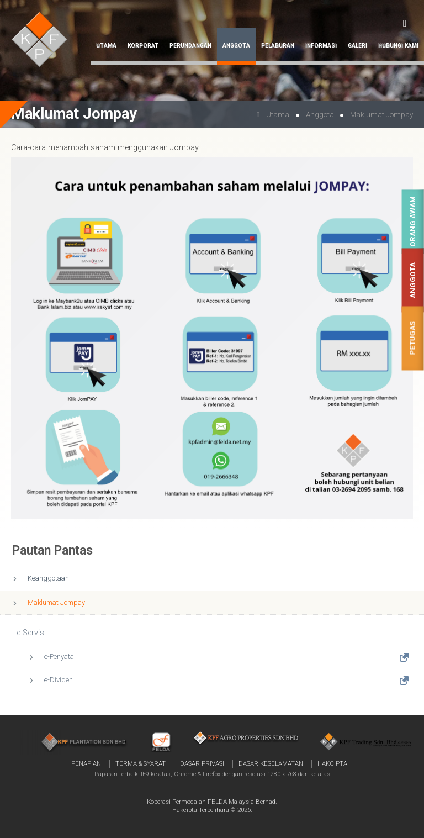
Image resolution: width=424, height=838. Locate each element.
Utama (106, 46)
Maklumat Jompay (56, 602)
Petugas (413, 338)
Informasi (321, 46)
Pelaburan (277, 46)
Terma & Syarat (140, 763)
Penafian (86, 763)
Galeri (357, 46)
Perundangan (190, 46)
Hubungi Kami (398, 46)
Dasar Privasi (202, 763)
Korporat (143, 46)
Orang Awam (413, 222)
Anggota (413, 280)
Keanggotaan (48, 578)
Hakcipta (332, 763)
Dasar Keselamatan (271, 763)
